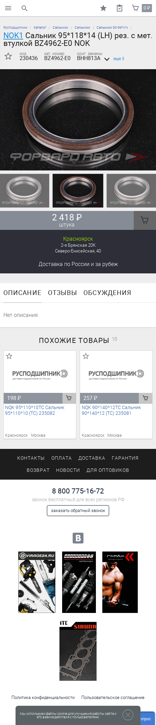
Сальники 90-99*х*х (112, 27)
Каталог (40, 27)
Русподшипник (15, 27)
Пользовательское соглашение (113, 697)
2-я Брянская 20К (78, 245)
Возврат (38, 470)
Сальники (60, 27)
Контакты (31, 458)
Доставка (78, 264)
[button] (74, 162)
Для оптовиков (107, 470)
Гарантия (125, 458)
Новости (68, 470)
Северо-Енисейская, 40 (78, 250)
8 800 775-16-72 (78, 491)
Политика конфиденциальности (43, 697)
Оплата (61, 458)
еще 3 (113, 58)
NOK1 (13, 35)
